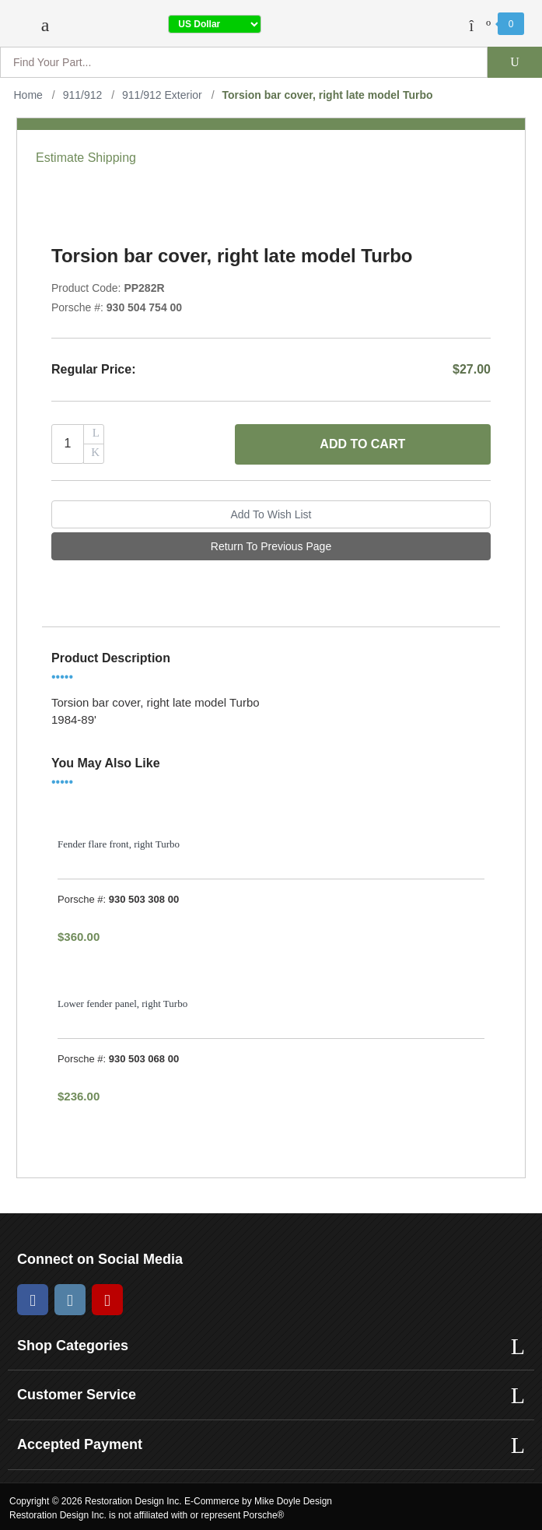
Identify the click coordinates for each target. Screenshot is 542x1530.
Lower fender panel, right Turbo (122, 1003)
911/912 (83, 95)
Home (28, 95)
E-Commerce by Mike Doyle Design (258, 1501)
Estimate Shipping (86, 157)
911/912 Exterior (162, 95)
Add (362, 444)
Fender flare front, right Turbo (119, 844)
